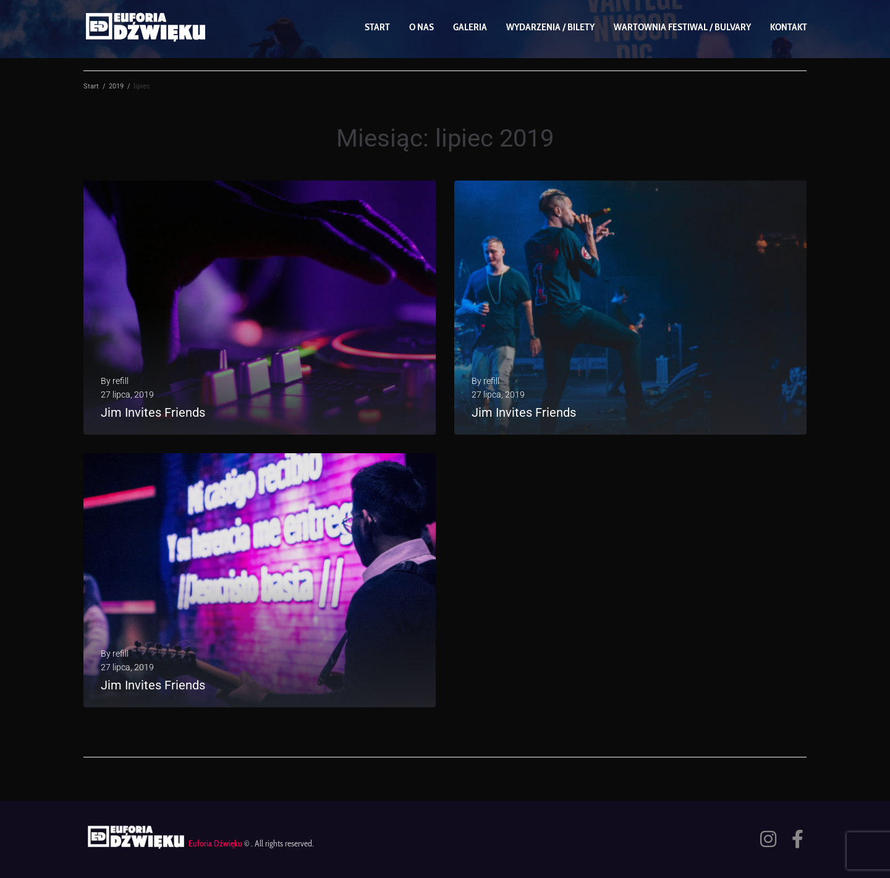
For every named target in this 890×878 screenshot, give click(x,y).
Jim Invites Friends (153, 412)
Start (91, 86)
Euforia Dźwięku (215, 843)
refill (120, 381)
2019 (116, 86)
